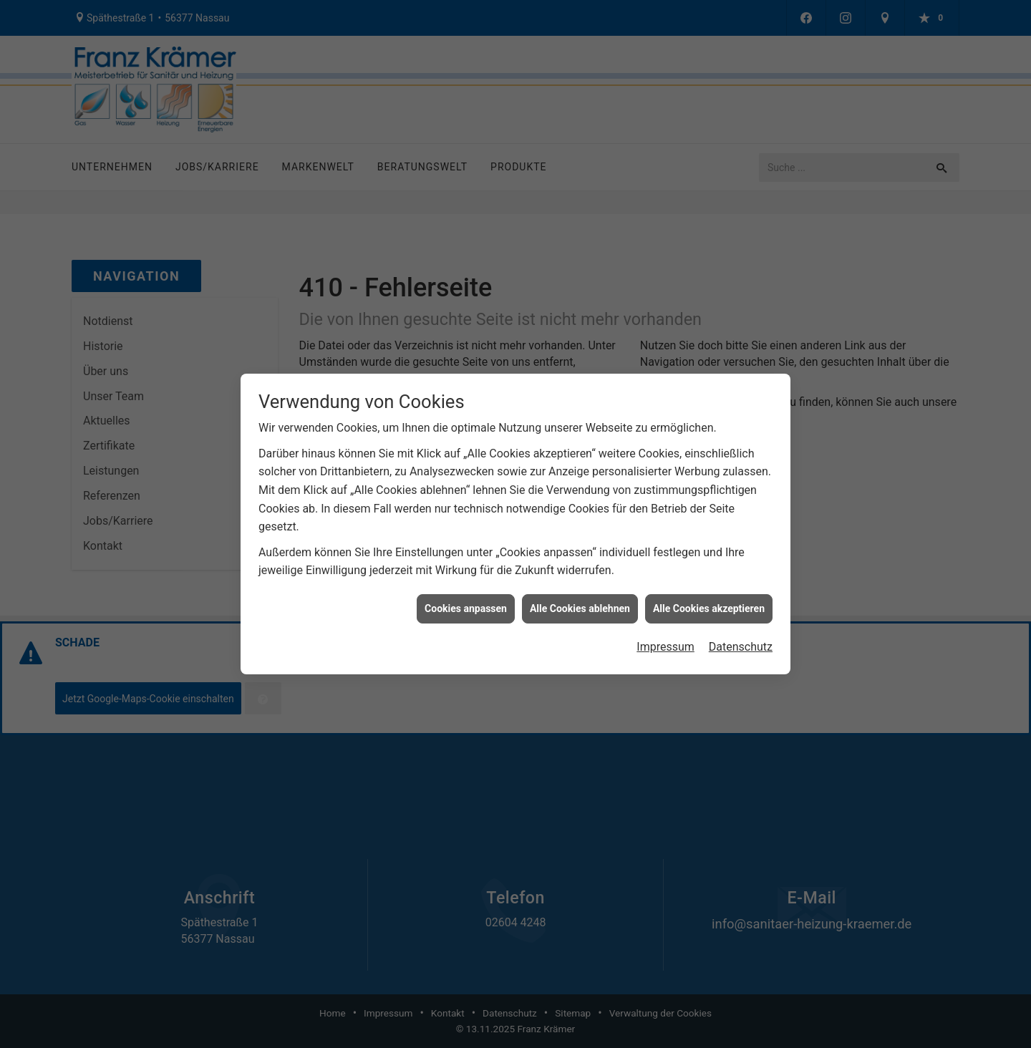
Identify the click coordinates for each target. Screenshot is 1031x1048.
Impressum (665, 640)
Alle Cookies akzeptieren (709, 601)
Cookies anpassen (466, 601)
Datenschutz (741, 640)
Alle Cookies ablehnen (580, 601)
